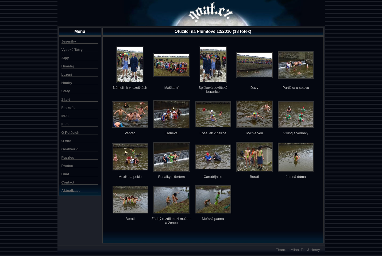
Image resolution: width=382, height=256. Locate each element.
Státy (65, 91)
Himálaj (67, 66)
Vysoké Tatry (72, 50)
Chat (65, 174)
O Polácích (70, 133)
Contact (67, 182)
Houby (66, 83)
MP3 (65, 116)
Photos (67, 166)
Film (65, 124)
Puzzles (67, 157)
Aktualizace (71, 191)
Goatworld (70, 149)
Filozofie (68, 108)
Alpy (65, 58)
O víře (66, 141)
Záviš (65, 99)
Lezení (66, 74)
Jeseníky (68, 41)
